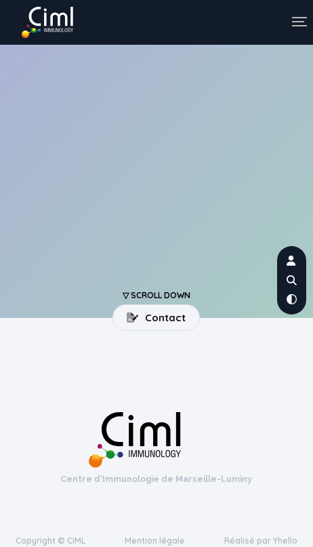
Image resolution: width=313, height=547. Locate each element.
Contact (156, 317)
